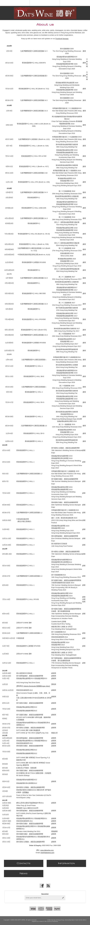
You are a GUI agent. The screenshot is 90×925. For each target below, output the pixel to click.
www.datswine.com (47, 850)
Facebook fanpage (61, 39)
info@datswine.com (47, 852)
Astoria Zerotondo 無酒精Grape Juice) (37, 686)
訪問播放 (25, 792)
